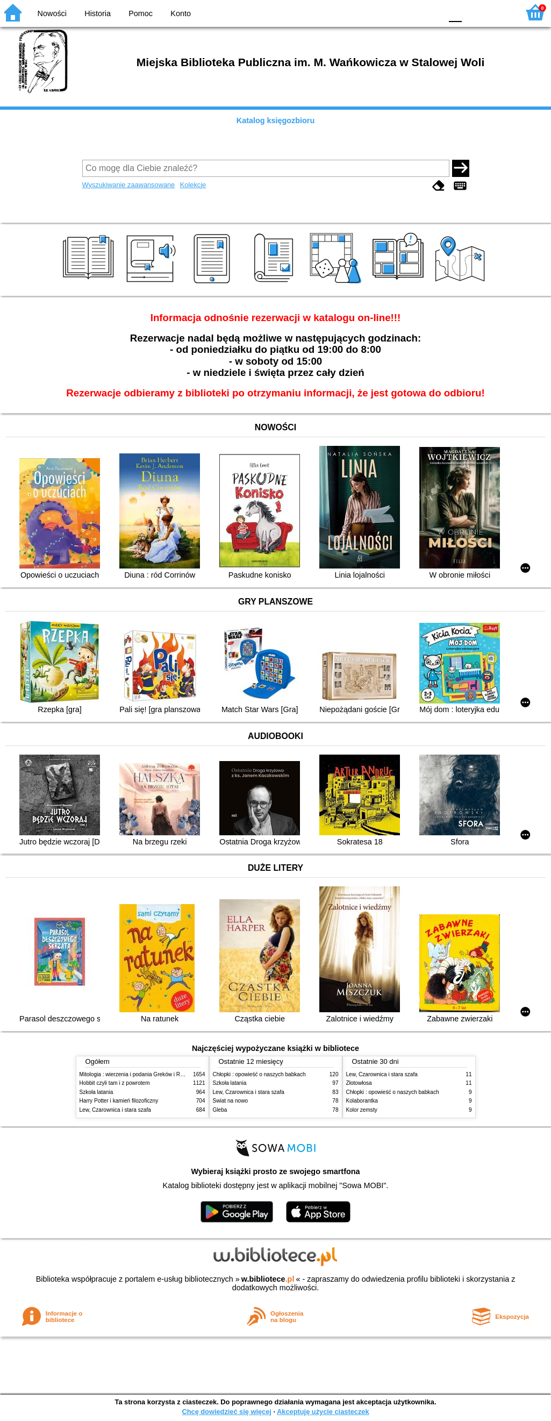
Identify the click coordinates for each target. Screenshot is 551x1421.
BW (387, 12)
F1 (474, 12)
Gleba (220, 1110)
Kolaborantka (362, 1101)
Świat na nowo (230, 1101)
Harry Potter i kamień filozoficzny (119, 1101)
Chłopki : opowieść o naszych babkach (259, 1074)
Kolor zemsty (361, 1110)
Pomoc (140, 13)
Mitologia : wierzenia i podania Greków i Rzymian (139, 1074)
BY (430, 12)
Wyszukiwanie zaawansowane (128, 185)
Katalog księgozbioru (276, 120)
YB (408, 12)
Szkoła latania (96, 1092)
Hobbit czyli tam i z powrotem (115, 1083)
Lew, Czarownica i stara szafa (115, 1110)
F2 (498, 12)
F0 (455, 12)
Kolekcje (193, 185)
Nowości (52, 13)
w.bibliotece (268, 1279)
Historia (97, 13)
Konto (180, 13)
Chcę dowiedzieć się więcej (226, 1412)
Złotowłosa (359, 1083)
